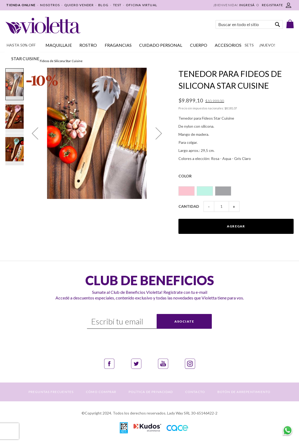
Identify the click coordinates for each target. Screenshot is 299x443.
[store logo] (42, 25)
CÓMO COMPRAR (101, 392)
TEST (117, 5)
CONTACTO (195, 392)
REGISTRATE (272, 5)
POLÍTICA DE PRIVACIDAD (151, 392)
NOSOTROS (50, 5)
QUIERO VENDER (79, 5)
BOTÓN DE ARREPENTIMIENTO (244, 392)
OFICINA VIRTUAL (141, 5)
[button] (35, 133)
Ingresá (247, 5)
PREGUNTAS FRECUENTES (51, 392)
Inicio (9, 61)
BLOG (103, 5)
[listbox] (236, 188)
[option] (186, 191)
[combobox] (249, 24)
